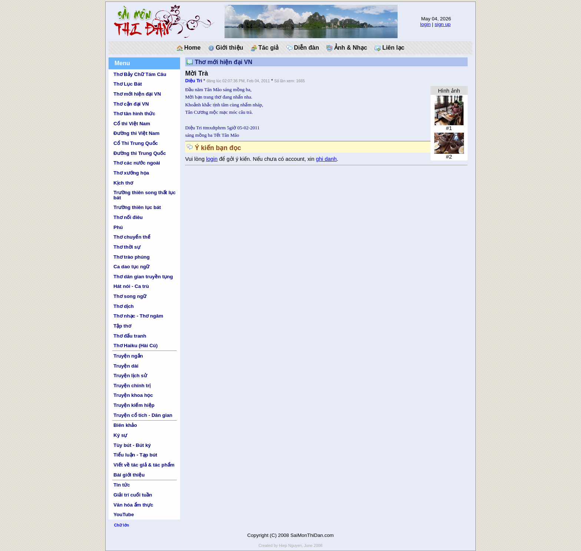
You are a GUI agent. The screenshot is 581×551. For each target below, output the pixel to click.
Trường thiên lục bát (137, 207)
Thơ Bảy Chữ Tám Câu (139, 74)
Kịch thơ (123, 183)
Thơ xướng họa (131, 173)
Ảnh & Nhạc (346, 47)
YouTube (123, 514)
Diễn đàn (302, 47)
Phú (118, 227)
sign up (443, 24)
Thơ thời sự (126, 247)
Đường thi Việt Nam (136, 133)
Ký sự (120, 435)
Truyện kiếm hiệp (134, 405)
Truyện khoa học (133, 395)
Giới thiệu (225, 47)
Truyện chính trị (131, 385)
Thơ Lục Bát (127, 84)
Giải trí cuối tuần (132, 495)
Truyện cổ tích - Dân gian (142, 415)
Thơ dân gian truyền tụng (143, 276)
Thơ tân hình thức (134, 113)
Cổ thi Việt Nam (131, 123)
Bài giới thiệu (129, 475)
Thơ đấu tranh (129, 336)
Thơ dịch (123, 306)
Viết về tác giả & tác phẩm (144, 465)
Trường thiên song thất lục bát (144, 195)
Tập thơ (122, 326)
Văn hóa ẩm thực (133, 505)
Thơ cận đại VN (131, 104)
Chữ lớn (121, 525)
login (425, 24)
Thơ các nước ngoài (136, 163)
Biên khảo (125, 425)
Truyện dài (125, 366)
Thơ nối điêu (128, 217)
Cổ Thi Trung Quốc (135, 143)
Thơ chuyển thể (131, 237)
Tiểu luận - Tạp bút (135, 455)
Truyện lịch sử (130, 375)
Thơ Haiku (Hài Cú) (135, 345)
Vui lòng (195, 159)
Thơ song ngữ (129, 296)
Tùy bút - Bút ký (132, 445)
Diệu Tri (193, 80)
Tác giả (265, 47)
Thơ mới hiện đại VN (137, 94)
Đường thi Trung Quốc (139, 153)
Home (189, 47)
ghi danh (326, 159)
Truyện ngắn (128, 356)
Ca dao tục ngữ (131, 266)
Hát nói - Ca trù (131, 286)
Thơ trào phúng (131, 257)
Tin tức (121, 485)
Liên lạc (389, 47)
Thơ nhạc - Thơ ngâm (138, 316)
